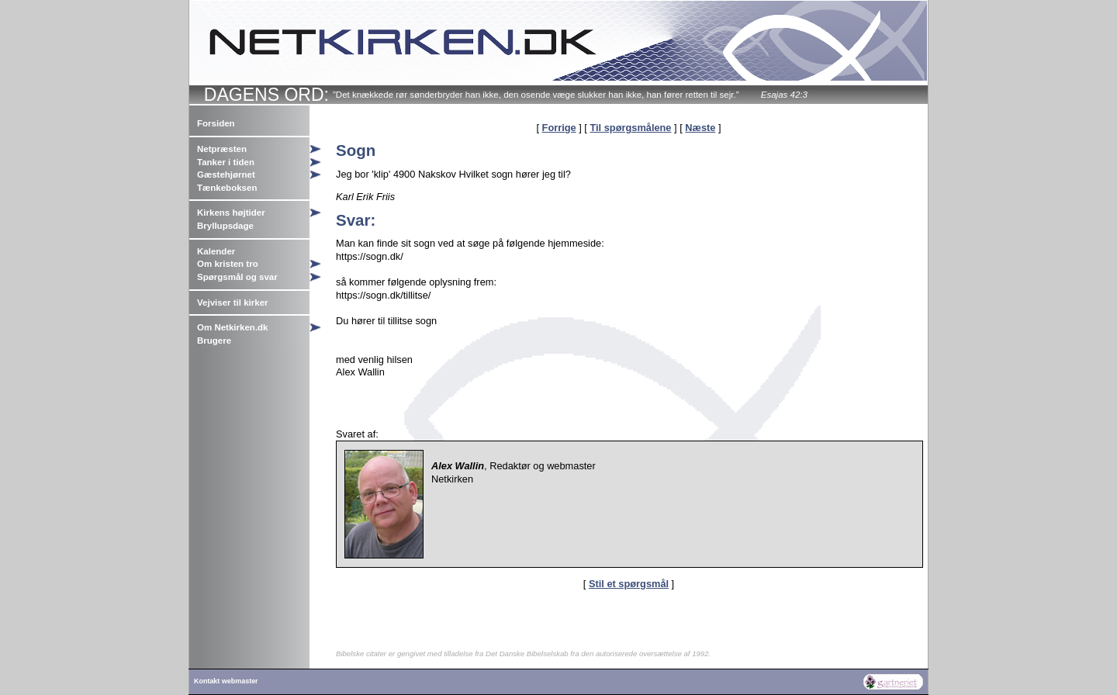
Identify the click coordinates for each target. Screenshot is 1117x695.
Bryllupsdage (225, 225)
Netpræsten (222, 149)
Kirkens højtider (231, 212)
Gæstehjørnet (226, 174)
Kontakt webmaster (226, 681)
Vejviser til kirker (232, 302)
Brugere (214, 340)
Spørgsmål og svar (237, 277)
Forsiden (216, 123)
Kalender (216, 251)
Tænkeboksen (227, 187)
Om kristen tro (227, 263)
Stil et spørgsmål (629, 584)
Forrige (559, 127)
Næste (700, 127)
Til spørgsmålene (630, 127)
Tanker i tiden (225, 162)
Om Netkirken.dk (232, 327)
